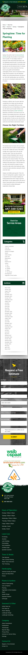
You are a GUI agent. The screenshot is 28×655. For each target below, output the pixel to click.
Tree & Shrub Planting (8, 559)
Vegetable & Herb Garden (11, 275)
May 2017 (7, 333)
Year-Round (9, 272)
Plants (6, 260)
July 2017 (7, 330)
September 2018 (8, 316)
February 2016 (8, 340)
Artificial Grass (5, 547)
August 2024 (8, 291)
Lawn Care (7, 256)
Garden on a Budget (9, 251)
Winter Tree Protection (8, 561)
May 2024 (7, 293)
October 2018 (8, 315)
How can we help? (5, 419)
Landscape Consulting (7, 615)
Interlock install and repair (9, 571)
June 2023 (7, 304)
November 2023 (8, 296)
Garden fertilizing (18, 110)
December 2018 (8, 311)
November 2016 (8, 337)
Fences (4, 576)
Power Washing (6, 610)
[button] (20, 6)
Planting (4, 588)
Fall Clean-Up (5, 608)
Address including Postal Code (8, 412)
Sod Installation (6, 545)
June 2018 (7, 321)
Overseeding (5, 543)
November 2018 (8, 313)
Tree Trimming (6, 564)
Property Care (8, 261)
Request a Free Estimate (8, 644)
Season (6, 263)
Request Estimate (14, 211)
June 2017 (7, 332)
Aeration (4, 539)
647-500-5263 (14, 208)
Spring (8, 266)
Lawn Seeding (5, 541)
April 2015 (7, 347)
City (2, 406)
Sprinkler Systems (6, 549)
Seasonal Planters (6, 596)
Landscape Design (6, 613)
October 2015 (8, 344)
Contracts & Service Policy (9, 634)
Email (2, 393)
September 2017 (8, 327)
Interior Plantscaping (7, 583)
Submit (14, 437)
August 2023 (8, 301)
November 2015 (8, 342)
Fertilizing (4, 537)
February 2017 (8, 335)
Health (6, 253)
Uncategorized (8, 273)
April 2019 (7, 310)
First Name (3, 380)
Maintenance (8, 258)
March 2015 (7, 349)
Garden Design (5, 594)
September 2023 (8, 299)
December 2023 (8, 294)
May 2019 (7, 308)
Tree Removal (5, 557)
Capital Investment (9, 246)
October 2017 (8, 325)
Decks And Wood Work (8, 573)
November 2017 (8, 323)
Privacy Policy (5, 632)
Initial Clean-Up (6, 606)
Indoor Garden (8, 255)
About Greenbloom (7, 623)
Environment (8, 249)
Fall (7, 265)
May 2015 (7, 345)
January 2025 (8, 289)
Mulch (3, 592)
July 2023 (7, 303)
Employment (5, 625)
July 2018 (7, 320)
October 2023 (8, 298)
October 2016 (8, 338)
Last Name (3, 386)
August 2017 (8, 328)
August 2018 (8, 318)
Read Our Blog (5, 630)
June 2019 (7, 306)
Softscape (4, 598)
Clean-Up (7, 248)
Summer (8, 268)
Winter (8, 270)
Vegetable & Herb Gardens (9, 590)
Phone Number (4, 399)
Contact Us (5, 646)
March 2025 (7, 287)
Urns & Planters (6, 586)
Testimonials (5, 627)
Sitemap (4, 636)
